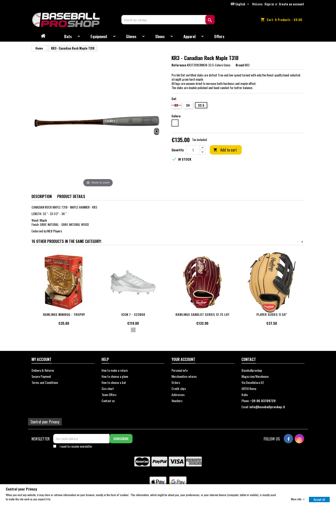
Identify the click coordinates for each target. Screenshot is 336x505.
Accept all (319, 499)
